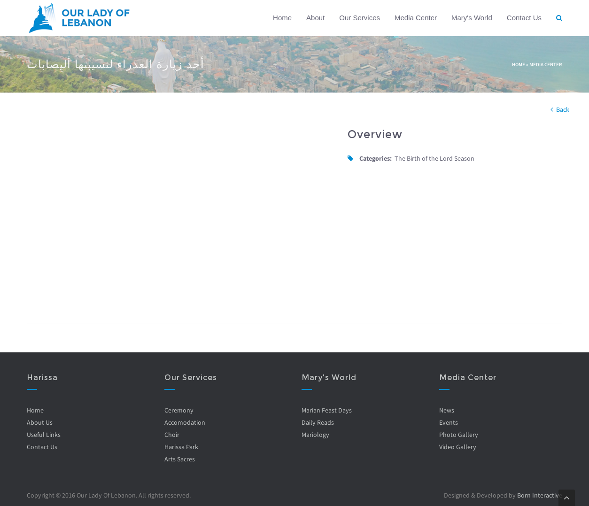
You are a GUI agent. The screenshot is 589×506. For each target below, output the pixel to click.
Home (282, 18)
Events (448, 422)
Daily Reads (318, 422)
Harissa (42, 377)
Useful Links (44, 434)
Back (562, 109)
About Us (40, 422)
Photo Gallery (458, 434)
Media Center (416, 18)
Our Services (359, 18)
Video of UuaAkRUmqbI (180, 214)
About (315, 18)
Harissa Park (181, 447)
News (446, 410)
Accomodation (184, 422)
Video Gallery (457, 447)
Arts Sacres (179, 459)
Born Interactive (539, 495)
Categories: (375, 158)
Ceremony (179, 410)
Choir (171, 434)
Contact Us (524, 18)
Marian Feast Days (327, 410)
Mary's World (471, 18)
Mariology (315, 434)
